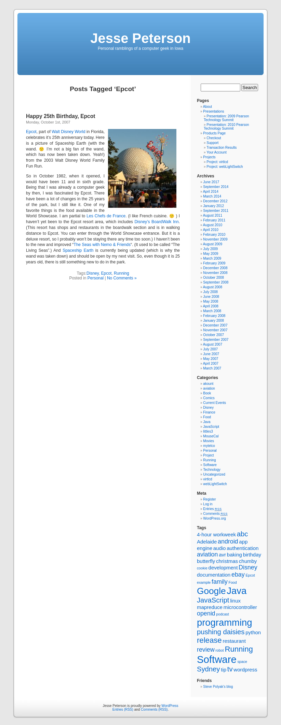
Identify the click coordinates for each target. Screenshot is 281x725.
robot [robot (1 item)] (219, 650)
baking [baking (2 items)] (234, 554)
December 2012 (215, 201)
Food (207, 417)
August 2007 (212, 344)
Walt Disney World (68, 131)
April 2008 (210, 306)
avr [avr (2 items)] (222, 554)
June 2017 (211, 182)
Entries (212, 509)
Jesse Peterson (140, 38)
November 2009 (215, 239)
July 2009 (210, 249)
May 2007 (210, 359)
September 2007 (215, 340)
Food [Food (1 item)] (232, 582)
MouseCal (210, 436)
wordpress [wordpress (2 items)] (245, 669)
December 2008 (215, 268)
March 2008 (212, 311)
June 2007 (211, 354)
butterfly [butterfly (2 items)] (206, 561)
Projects (209, 157)
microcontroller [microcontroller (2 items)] (240, 607)
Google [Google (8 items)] (211, 591)
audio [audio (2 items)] (219, 548)
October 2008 (213, 277)
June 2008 (211, 297)
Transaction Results (221, 147)
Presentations (213, 111)
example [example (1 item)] (204, 582)
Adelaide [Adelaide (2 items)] (207, 542)
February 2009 (214, 263)
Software (209, 465)
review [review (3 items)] (206, 649)
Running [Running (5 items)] (239, 649)
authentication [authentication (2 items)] (242, 548)
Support (212, 143)
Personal (96, 278)
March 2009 (212, 258)
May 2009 (210, 254)
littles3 (208, 431)
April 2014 (210, 191)
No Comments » (122, 278)
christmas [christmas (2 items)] (227, 561)
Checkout (213, 138)
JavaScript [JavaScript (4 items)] (213, 600)
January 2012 (213, 206)
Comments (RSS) (154, 709)
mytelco (209, 446)
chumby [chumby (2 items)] (248, 561)
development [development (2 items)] (223, 567)
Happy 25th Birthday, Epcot (60, 116)
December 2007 (215, 325)
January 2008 (213, 320)
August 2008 (212, 287)
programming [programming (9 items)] (224, 622)
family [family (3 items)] (220, 581)
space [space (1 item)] (242, 661)
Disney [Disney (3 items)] (248, 567)
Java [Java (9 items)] (236, 590)
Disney (92, 273)
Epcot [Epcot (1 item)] (250, 575)
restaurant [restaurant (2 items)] (234, 641)
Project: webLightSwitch (224, 167)
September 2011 (215, 211)
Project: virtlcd (217, 162)
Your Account (216, 152)
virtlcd (207, 479)
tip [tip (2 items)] (223, 669)
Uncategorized (214, 474)
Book (207, 393)
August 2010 (212, 225)
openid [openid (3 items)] (206, 613)
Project (208, 455)
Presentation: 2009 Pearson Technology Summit (226, 118)
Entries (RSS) (122, 709)
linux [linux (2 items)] (235, 601)
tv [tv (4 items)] (230, 669)
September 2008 (215, 282)
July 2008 (210, 292)
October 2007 (213, 335)
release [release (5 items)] (209, 640)
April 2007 (210, 363)
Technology (211, 470)
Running (121, 273)
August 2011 (212, 215)
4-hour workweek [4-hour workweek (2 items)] (216, 534)
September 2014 (215, 187)
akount (208, 384)
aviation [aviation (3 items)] (207, 554)
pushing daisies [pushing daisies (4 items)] (220, 632)
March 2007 (212, 368)
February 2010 (214, 234)
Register (209, 499)
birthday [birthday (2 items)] (252, 554)
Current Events (214, 403)
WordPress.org (214, 518)
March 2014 (212, 196)
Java (206, 422)
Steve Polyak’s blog (218, 686)
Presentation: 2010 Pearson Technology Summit (226, 126)
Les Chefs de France (105, 216)
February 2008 (214, 316)
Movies (208, 441)
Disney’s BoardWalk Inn (156, 221)
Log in (207, 504)
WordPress (169, 706)
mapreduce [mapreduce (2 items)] (210, 607)
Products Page (214, 133)
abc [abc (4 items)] (242, 534)
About (207, 106)
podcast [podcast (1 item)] (222, 614)
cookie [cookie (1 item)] (202, 568)
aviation (209, 388)
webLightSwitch (215, 484)
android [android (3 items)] (228, 541)
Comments (215, 514)
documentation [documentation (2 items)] (213, 575)
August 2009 (212, 244)
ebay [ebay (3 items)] (238, 574)
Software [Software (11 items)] (217, 659)
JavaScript (211, 427)
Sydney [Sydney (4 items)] (208, 669)
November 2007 (215, 330)
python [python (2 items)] (253, 632)
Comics (208, 398)
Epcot (31, 131)
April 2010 (210, 230)
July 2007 (210, 349)
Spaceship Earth (78, 250)
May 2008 (210, 301)
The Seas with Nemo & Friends (102, 244)
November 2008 (215, 273)
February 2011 (214, 220)
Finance (209, 412)
